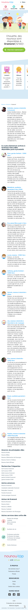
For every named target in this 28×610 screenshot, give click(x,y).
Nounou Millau (5, 455)
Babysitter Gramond (7, 490)
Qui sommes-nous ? (14, 569)
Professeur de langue (13, 536)
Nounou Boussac (6, 501)
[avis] (14, 560)
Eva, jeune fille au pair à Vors (16, 223)
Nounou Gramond (6, 485)
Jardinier (9, 520)
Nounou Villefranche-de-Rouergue (11, 457)
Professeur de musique (13, 538)
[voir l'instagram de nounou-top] (18, 594)
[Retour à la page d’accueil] (7, 2)
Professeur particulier (13, 534)
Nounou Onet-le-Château (8, 460)
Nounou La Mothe (6, 506)
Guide (14, 581)
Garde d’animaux (12, 545)
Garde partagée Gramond (8, 495)
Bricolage (10, 524)
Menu (22, 2)
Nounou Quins (5, 504)
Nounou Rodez (5, 452)
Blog (14, 584)
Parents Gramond (6, 493)
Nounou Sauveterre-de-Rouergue (11, 511)
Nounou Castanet (6, 509)
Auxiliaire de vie (11, 529)
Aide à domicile (11, 522)
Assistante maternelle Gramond (10, 488)
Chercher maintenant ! (14, 50)
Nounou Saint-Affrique (7, 462)
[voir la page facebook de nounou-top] (14, 594)
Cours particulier (11, 539)
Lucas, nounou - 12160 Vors (16, 255)
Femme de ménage (12, 518)
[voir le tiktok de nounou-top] (9, 594)
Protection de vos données (14, 603)
